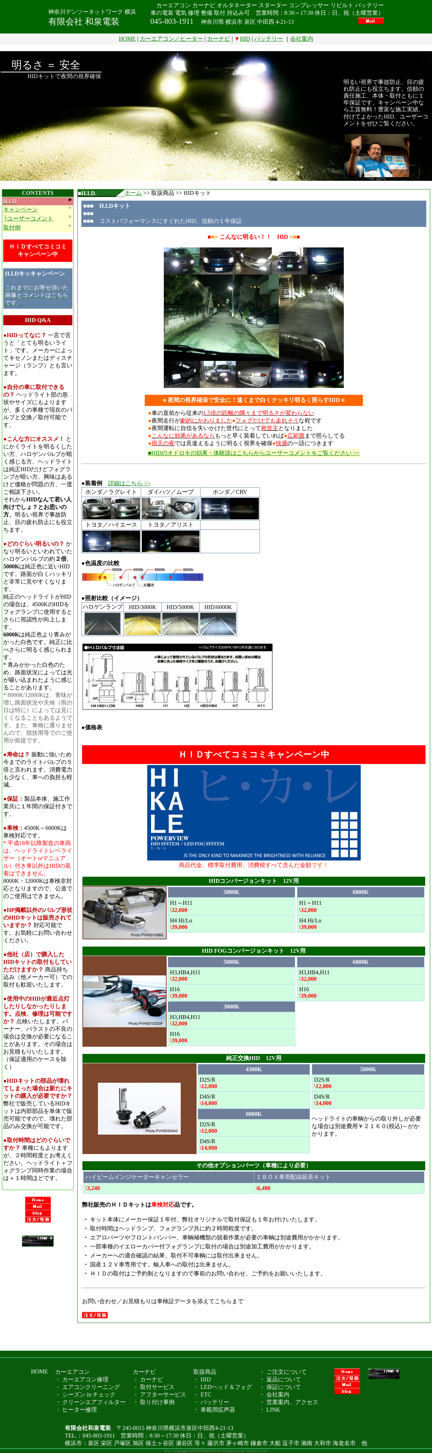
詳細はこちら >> (129, 483)
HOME (127, 39)
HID (245, 39)
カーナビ (218, 39)
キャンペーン (20, 209)
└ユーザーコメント (28, 218)
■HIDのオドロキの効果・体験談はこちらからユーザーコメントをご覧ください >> (254, 453)
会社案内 (301, 39)
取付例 (12, 227)
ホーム (133, 193)
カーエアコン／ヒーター (171, 39)
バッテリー (268, 39)
